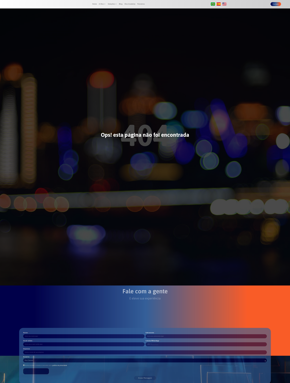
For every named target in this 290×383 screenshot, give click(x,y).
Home (94, 5)
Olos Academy (129, 5)
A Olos (102, 5)
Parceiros (141, 5)
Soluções (112, 5)
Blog (120, 5)
